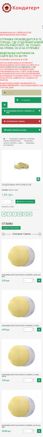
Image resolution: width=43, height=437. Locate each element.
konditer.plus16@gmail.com (21, 67)
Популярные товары (15, 121)
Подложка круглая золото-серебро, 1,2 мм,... (21, 325)
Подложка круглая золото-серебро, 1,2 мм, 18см (20, 375)
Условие (5, 190)
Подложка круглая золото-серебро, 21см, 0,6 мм (21, 426)
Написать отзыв (8, 207)
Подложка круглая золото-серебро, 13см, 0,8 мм (21, 275)
